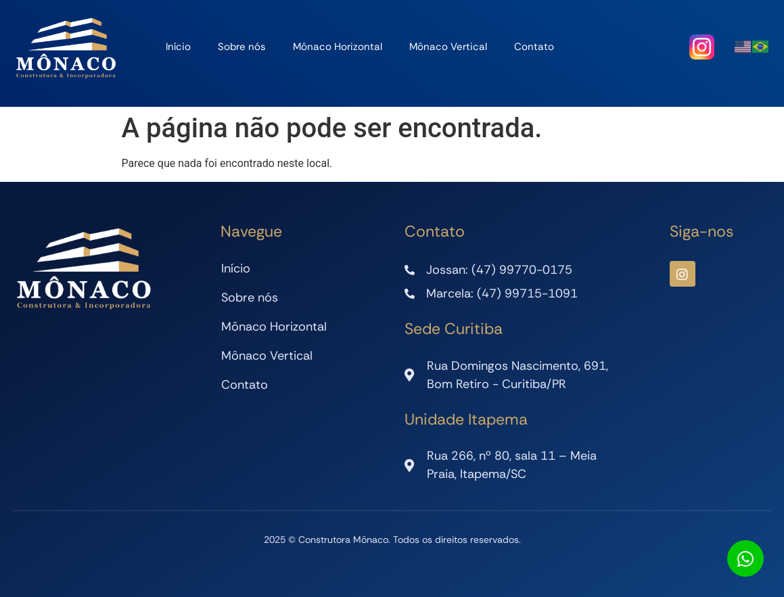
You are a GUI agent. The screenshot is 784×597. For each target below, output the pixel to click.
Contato (534, 46)
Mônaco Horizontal (337, 46)
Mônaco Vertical (448, 46)
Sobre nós (242, 46)
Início (178, 46)
